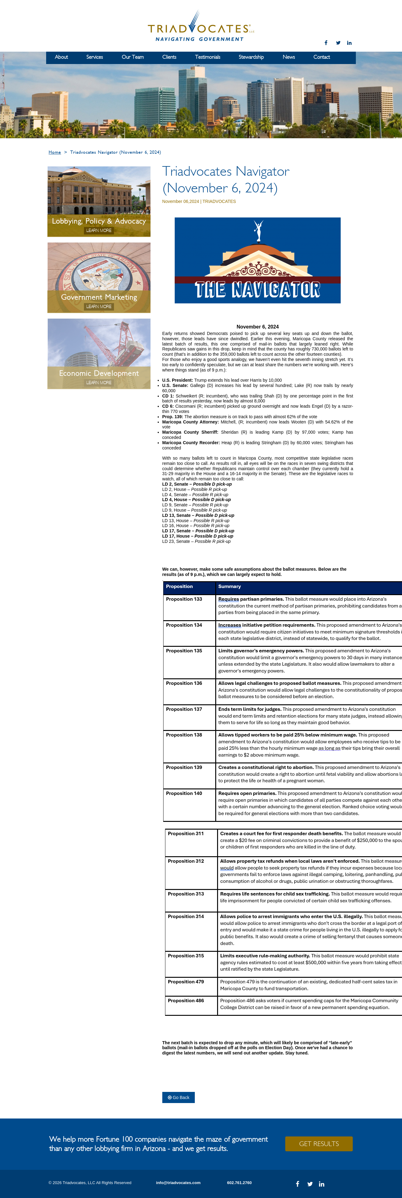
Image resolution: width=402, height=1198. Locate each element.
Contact (321, 57)
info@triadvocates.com (178, 1182)
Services (94, 57)
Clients (169, 57)
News (289, 57)
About (61, 57)
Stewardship (251, 57)
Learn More (98, 230)
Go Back (179, 1097)
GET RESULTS (319, 1144)
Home (55, 152)
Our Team (133, 57)
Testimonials (207, 57)
